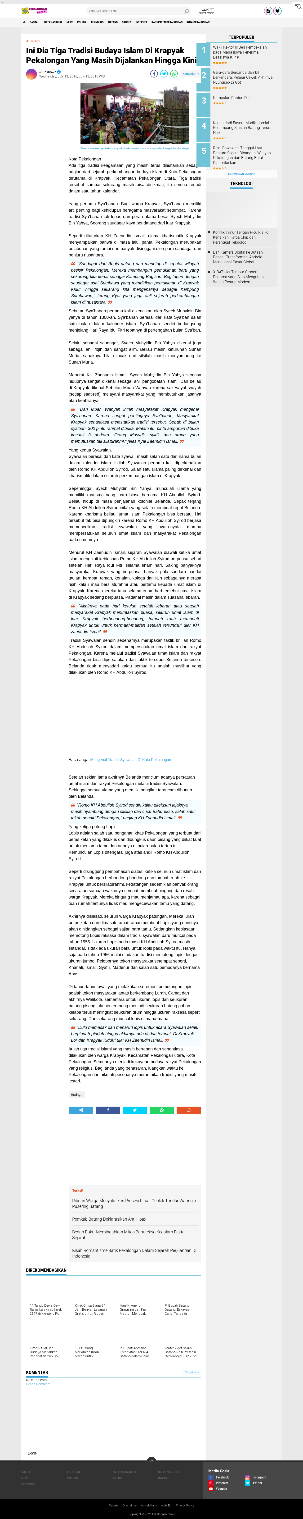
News (81, 22)
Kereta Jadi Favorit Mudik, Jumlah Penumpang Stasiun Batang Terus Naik (246, 124)
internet (169, 22)
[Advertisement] (45, 154)
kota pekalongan (236, 22)
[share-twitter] (164, 73)
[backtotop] (151, 1461)
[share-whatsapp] (174, 73)
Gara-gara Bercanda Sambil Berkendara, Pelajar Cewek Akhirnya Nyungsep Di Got (246, 76)
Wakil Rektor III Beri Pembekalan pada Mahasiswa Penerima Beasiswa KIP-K (248, 52)
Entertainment (124, 1471)
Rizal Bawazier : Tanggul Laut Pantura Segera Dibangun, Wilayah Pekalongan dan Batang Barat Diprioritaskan (247, 150)
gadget (151, 22)
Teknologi (116, 22)
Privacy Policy (187, 1506)
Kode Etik (167, 1506)
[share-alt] (81, 1109)
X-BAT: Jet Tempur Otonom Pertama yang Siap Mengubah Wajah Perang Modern (238, 269)
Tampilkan (192, 1372)
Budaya (37, 41)
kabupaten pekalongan (200, 22)
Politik (96, 22)
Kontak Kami (147, 1506)
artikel (118, 1478)
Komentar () (191, 73)
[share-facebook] (154, 73)
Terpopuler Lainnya (241, 166)
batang (134, 22)
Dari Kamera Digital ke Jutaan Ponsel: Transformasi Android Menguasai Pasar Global (238, 249)
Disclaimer (127, 1506)
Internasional (60, 22)
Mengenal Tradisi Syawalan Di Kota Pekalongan (130, 760)
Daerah (38, 22)
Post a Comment (38, 1384)
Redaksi (111, 1506)
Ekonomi (73, 1471)
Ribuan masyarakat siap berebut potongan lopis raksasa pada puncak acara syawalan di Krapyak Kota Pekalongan (134, 148)
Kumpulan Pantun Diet (241, 95)
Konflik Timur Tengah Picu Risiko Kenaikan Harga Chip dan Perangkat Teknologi (240, 230)
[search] (138, 11)
